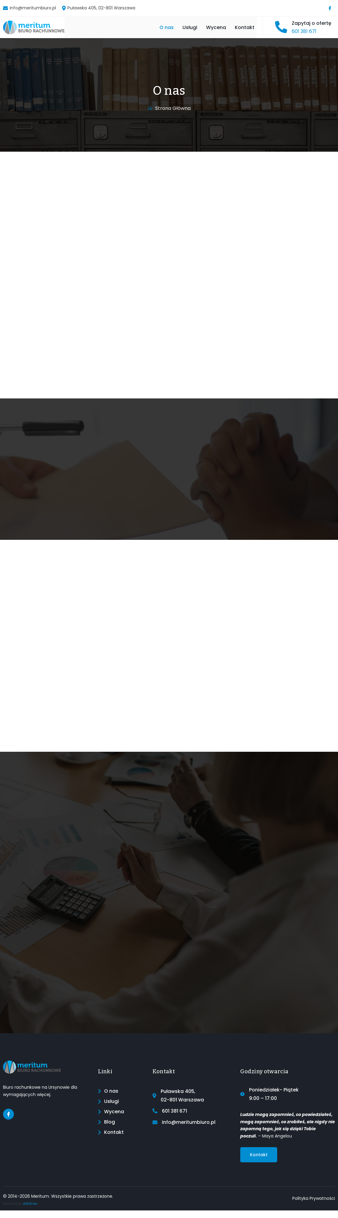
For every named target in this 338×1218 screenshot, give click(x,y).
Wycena (212, 31)
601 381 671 (304, 35)
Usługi (179, 31)
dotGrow (30, 1211)
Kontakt (247, 31)
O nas (150, 31)
